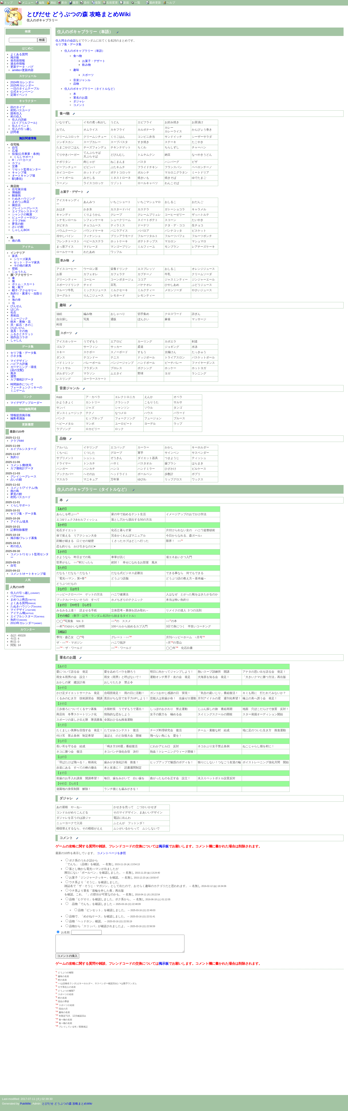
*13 (172, 642)
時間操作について (22, 384)
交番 (15, 166)
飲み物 (86, 64)
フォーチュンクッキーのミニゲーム (26, 389)
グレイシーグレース (25, 208)
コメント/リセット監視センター (29, 556)
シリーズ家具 (22, 259)
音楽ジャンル (82, 80)
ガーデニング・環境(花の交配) (23, 369)
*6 (115, 620)
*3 (78, 562)
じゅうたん (19, 272)
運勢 (13, 376)
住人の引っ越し (22, 129)
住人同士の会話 (65, 40)
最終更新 (155, 2)
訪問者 (14, 132)
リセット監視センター (26, 169)
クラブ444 (18, 221)
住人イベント (20, 126)
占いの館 (18, 227)
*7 (170, 620)
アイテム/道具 (19, 522)
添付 (86, 2)
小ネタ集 (16, 356)
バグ (17, 596)
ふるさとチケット (22, 334)
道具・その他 (19, 331)
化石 (13, 312)
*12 (66, 642)
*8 (63, 626)
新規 (126, 2)
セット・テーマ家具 (27, 262)
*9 (80, 637)
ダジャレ (79, 101)
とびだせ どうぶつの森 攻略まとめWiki (79, 14)
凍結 (53, 2)
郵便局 (16, 196)
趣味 (76, 70)
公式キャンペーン (22, 92)
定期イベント (19, 95)
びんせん (16, 306)
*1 (78, 514)
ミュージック (19, 319)
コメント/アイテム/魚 (24, 488)
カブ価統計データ (22, 380)
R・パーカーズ (21, 160)
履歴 (75, 2)
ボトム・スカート (23, 284)
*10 (130, 637)
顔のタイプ (17, 107)
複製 (98, 2)
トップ (8, 2)
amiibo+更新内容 (23, 70)
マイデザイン (19, 361)
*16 (177, 647)
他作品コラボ (19, 337)
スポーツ (88, 75)
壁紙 (15, 269)
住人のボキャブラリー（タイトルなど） (90, 88)
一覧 (137, 2)
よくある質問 (19, 54)
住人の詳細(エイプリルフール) (24, 121)
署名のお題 (80, 97)
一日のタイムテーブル (24, 89)
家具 (15, 256)
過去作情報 (17, 64)
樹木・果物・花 (20, 322)
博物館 (16, 193)
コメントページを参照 (111, 853)
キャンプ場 (19, 173)
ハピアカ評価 (19, 364)
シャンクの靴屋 (22, 215)
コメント (79, 105)
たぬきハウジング (23, 199)
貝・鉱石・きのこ (22, 325)
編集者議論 (17, 418)
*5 (64, 620)
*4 (85, 578)
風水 (13, 373)
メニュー (28, 2)
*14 (61, 647)
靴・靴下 (18, 287)
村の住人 (16, 117)
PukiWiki (25, 1107)
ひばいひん (17, 328)
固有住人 (16, 113)
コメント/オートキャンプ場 (28, 574)
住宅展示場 (19, 189)
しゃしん (16, 340)
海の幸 (16, 300)
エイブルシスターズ (25, 211)
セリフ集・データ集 (23, 353)
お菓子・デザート (93, 61)
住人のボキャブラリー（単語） (84, 50)
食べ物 (77, 56)
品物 (76, 83)
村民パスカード (20, 110)
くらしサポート (24, 157)
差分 (64, 2)
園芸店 (16, 205)
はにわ (14, 309)
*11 (203, 637)
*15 (116, 647)
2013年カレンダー (26, 623)
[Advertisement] (92, 1063)
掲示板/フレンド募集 (23, 538)
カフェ (16, 163)
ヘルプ (170, 2)
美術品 (14, 316)
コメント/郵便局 (21, 465)
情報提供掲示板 (20, 415)
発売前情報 (17, 61)
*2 (181, 540)
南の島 (16, 241)
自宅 (15, 148)
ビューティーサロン (25, 218)
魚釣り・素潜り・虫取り (26, 294)
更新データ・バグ (22, 67)
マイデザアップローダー (26, 403)
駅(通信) (17, 179)
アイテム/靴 (22, 613)
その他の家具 (22, 266)
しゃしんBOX (21, 230)
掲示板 (14, 58)
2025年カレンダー (22, 85)
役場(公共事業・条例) (26, 154)
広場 (15, 151)
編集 (42, 2)
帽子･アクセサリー (24, 290)
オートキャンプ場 (23, 176)
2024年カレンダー (22, 82)
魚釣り (14, 457)
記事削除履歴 (19, 530)
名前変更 (112, 2)
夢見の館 (18, 224)
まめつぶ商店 (20, 202)
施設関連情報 (27, 138)
